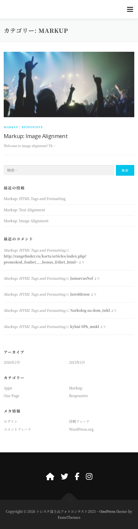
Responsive (32, 127)
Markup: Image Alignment (36, 136)
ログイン (10, 421)
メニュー (130, 9)
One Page (11, 395)
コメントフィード (17, 429)
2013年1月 (77, 362)
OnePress (107, 511)
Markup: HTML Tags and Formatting (35, 198)
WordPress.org (81, 429)
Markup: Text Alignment (24, 209)
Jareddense (80, 294)
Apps (8, 387)
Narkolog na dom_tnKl (90, 310)
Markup (11, 127)
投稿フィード (79, 421)
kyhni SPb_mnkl (84, 326)
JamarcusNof (81, 278)
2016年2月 (12, 362)
